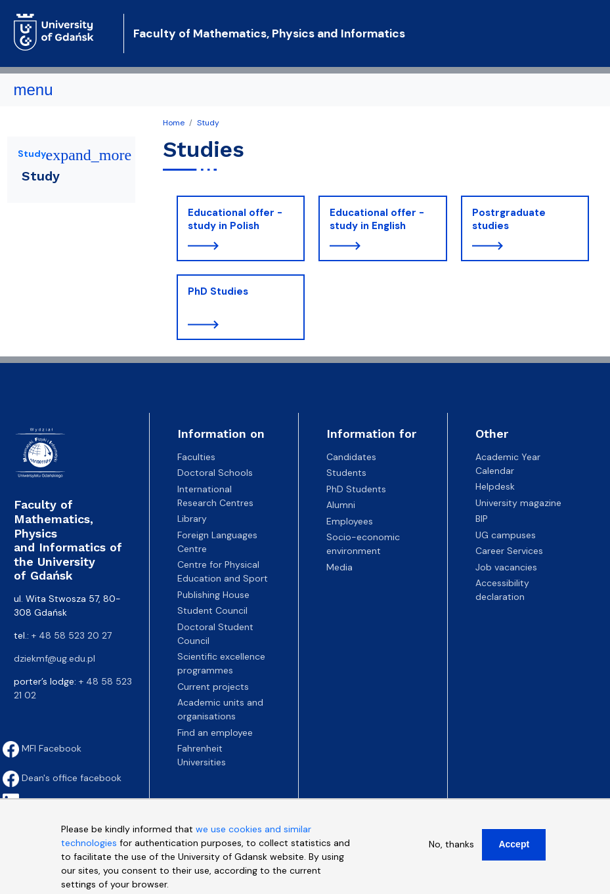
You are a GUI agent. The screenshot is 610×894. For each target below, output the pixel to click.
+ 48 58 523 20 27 (72, 635)
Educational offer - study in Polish (235, 219)
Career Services (509, 551)
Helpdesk (495, 486)
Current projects (213, 686)
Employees (349, 521)
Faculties (196, 457)
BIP (481, 518)
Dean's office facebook (62, 778)
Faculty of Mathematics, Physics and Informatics (269, 33)
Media (339, 567)
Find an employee (215, 732)
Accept (513, 851)
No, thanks (451, 851)
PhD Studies (218, 291)
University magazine (518, 503)
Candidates (351, 457)
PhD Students (356, 489)
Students (346, 473)
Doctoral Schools (215, 473)
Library (192, 518)
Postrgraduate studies (509, 219)
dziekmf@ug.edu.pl (54, 658)
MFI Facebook (42, 748)
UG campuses (505, 535)
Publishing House (213, 595)
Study (208, 122)
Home (174, 122)
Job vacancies (506, 567)
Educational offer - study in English (377, 219)
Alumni (340, 505)
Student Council (212, 610)
